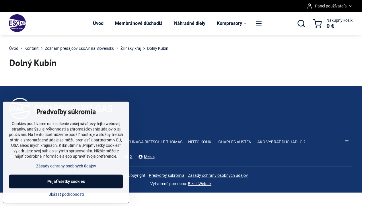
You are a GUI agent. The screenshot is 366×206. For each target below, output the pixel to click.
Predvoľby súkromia (166, 175)
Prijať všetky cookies (66, 193)
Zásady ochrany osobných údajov (218, 175)
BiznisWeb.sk (199, 183)
